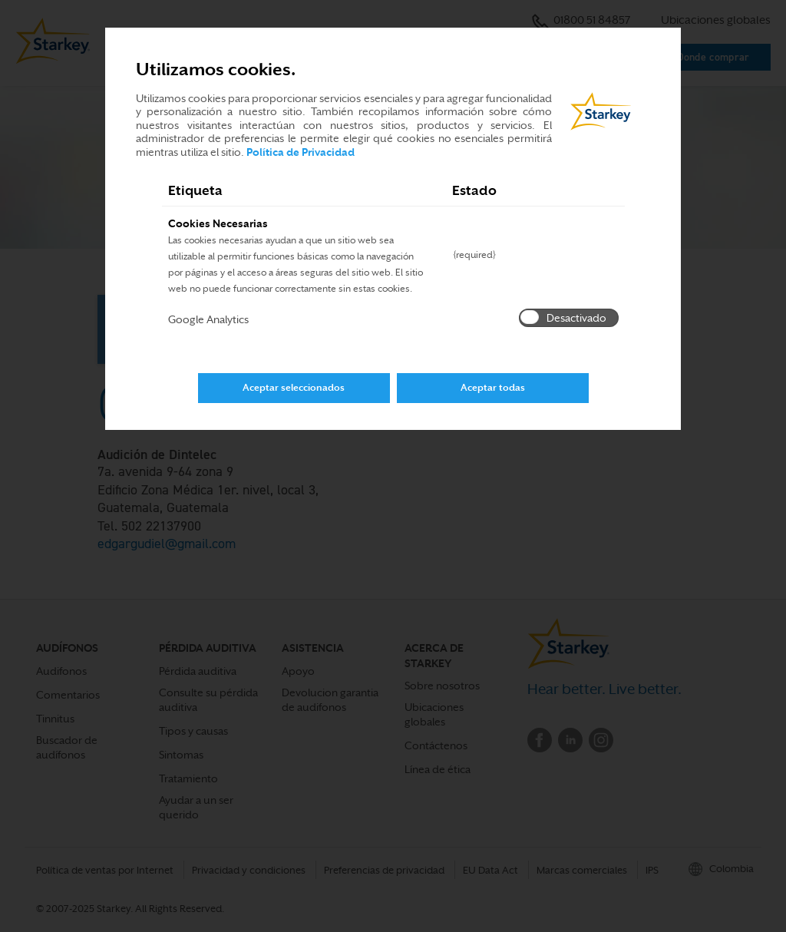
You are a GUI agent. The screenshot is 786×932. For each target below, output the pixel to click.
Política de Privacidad (300, 152)
